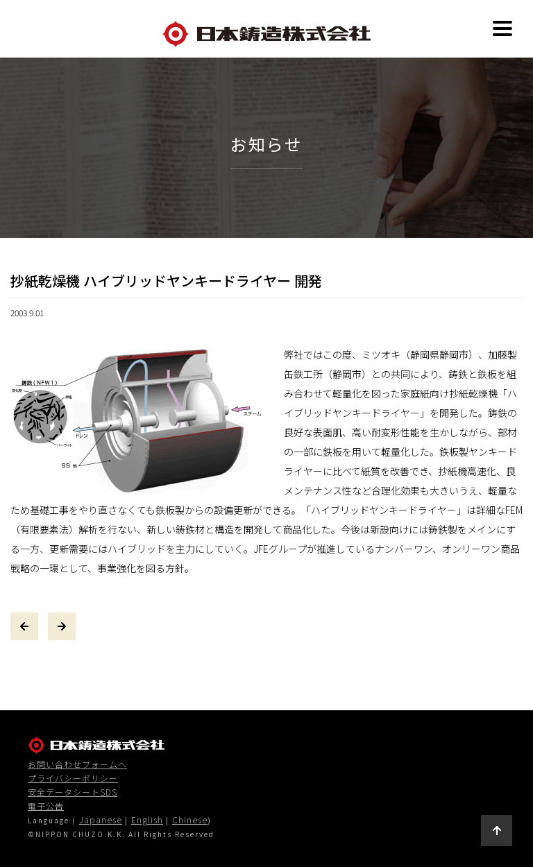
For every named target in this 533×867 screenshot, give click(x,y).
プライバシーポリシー (73, 778)
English (147, 819)
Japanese (100, 819)
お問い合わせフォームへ (77, 764)
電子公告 (46, 805)
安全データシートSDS (72, 792)
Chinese (190, 819)
